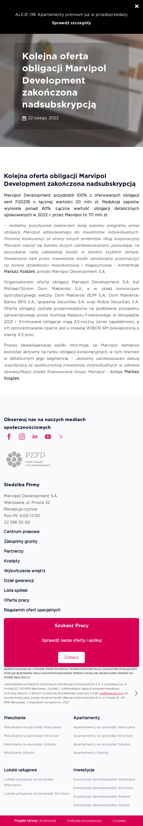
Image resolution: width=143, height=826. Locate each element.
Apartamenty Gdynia (90, 752)
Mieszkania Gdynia (19, 752)
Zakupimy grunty (20, 542)
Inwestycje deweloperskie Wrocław (103, 788)
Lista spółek (16, 591)
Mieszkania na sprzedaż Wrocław (31, 736)
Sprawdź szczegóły (71, 23)
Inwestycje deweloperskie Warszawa (104, 779)
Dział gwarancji (19, 581)
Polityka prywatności (84, 821)
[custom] (48, 437)
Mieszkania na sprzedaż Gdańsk (30, 744)
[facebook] (9, 437)
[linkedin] (35, 437)
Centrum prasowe (21, 532)
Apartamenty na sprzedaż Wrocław (103, 736)
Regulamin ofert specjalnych (32, 610)
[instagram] (22, 437)
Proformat (47, 821)
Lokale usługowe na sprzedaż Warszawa (28, 782)
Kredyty (12, 561)
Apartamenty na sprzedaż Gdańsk (101, 744)
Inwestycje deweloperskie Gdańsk (101, 796)
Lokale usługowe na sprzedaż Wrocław (36, 793)
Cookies (119, 821)
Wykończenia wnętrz (24, 571)
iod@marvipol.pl (111, 693)
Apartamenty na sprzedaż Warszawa (104, 727)
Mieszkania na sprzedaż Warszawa (32, 727)
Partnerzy (13, 551)
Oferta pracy (16, 600)
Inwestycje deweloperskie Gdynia (101, 805)
